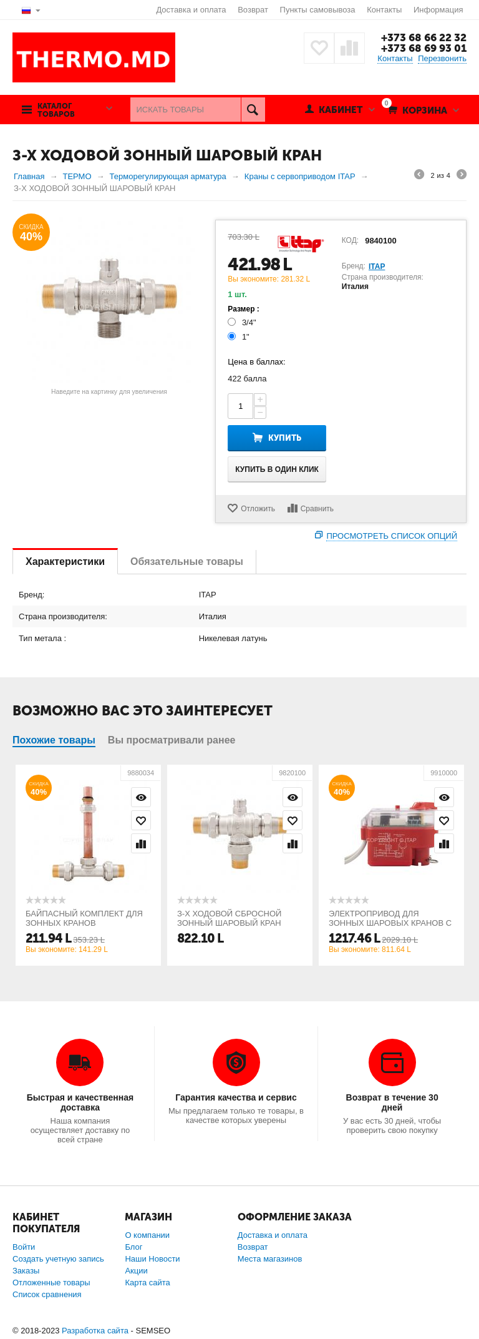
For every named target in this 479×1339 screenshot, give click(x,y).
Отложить (258, 508)
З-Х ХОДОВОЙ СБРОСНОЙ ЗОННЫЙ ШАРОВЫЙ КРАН (229, 918)
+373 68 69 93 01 (424, 48)
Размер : (243, 309)
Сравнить (317, 508)
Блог (133, 1247)
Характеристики (65, 561)
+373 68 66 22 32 (424, 37)
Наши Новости (152, 1258)
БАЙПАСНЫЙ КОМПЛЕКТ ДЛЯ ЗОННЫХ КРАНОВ (84, 918)
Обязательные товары (186, 561)
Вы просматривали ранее (172, 740)
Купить (284, 438)
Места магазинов (270, 1258)
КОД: (350, 240)
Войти (23, 1247)
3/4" (243, 322)
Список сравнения (47, 1294)
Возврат (253, 9)
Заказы (25, 1270)
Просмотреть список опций (391, 536)
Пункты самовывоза (318, 9)
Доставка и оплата (191, 9)
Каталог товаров (56, 110)
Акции (136, 1270)
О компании (147, 1235)
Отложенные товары (51, 1282)
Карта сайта (147, 1282)
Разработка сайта (95, 1330)
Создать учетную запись (58, 1258)
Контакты (384, 9)
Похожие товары (53, 740)
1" (239, 336)
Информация (438, 9)
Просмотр (141, 797)
